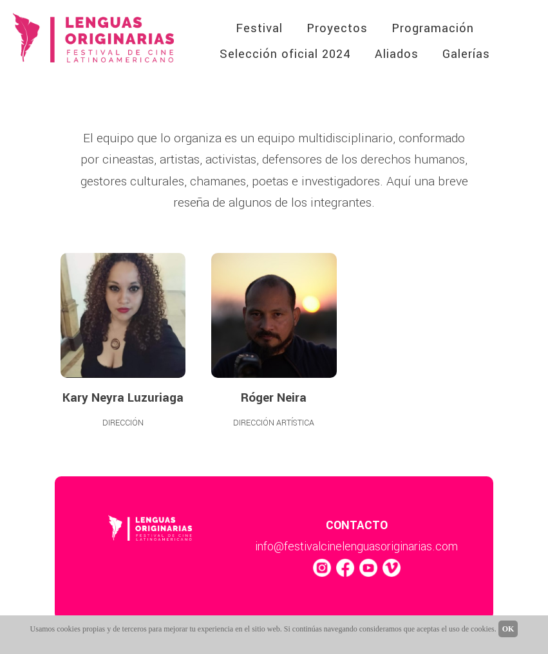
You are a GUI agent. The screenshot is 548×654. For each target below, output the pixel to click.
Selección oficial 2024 (285, 54)
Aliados (397, 54)
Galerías (466, 54)
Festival (259, 28)
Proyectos (337, 28)
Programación (433, 28)
